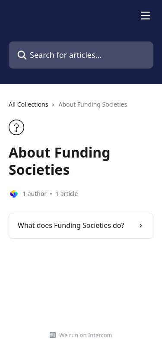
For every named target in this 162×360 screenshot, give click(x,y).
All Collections (28, 104)
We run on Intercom (85, 335)
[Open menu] (145, 15)
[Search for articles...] (81, 55)
